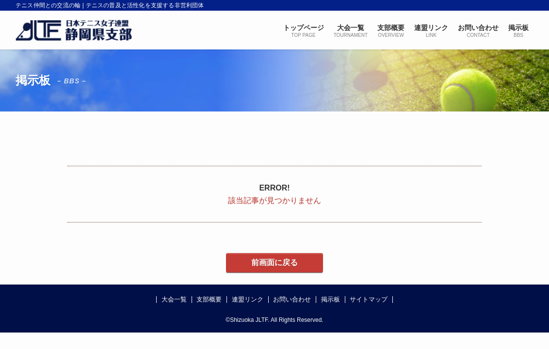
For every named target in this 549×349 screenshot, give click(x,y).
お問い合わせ (292, 299)
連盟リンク (247, 299)
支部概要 (209, 299)
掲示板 (330, 299)
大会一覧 (174, 299)
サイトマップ (369, 299)
